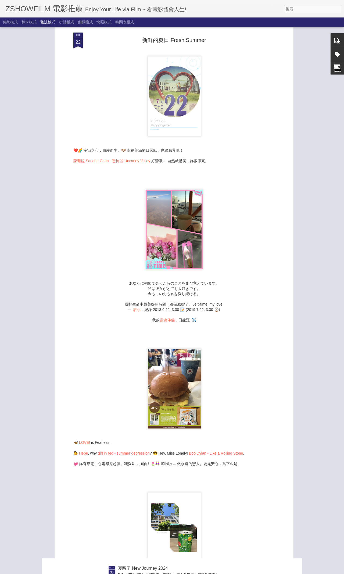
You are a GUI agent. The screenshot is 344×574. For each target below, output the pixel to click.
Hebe (83, 398)
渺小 (137, 254)
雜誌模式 (47, 22)
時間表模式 (124, 22)
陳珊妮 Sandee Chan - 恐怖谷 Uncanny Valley (111, 105)
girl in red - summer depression (124, 398)
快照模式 (104, 22)
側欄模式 (85, 22)
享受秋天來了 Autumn (139, 507)
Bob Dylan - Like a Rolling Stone (216, 398)
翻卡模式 (29, 22)
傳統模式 (10, 22)
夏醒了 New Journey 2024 (143, 568)
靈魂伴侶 (167, 265)
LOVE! (84, 387)
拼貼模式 (66, 22)
